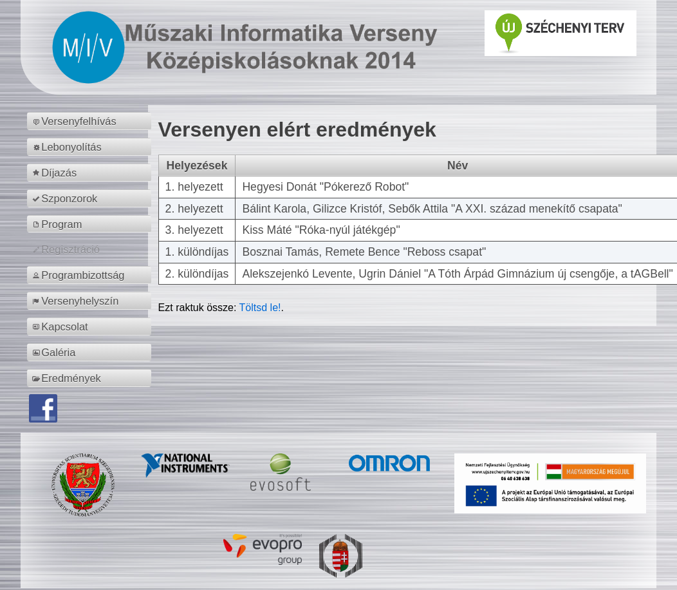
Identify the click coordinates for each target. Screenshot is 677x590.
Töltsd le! (260, 307)
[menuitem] (91, 121)
